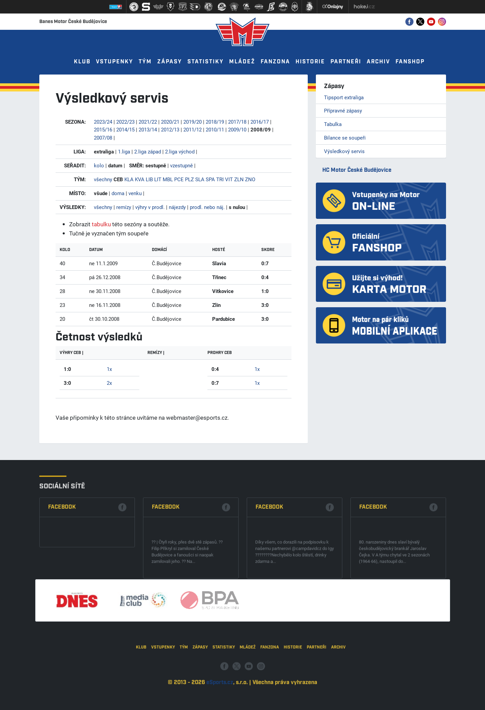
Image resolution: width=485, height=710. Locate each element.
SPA (210, 179)
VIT (229, 179)
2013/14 (148, 129)
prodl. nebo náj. (207, 207)
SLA (199, 179)
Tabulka (333, 124)
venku (135, 193)
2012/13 (170, 129)
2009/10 (237, 129)
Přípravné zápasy (343, 110)
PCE (179, 179)
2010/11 (215, 129)
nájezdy (177, 207)
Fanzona (275, 61)
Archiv (378, 61)
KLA (129, 179)
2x (109, 382)
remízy (123, 207)
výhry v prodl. (150, 207)
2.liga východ (180, 151)
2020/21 (170, 121)
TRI (220, 179)
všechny (103, 179)
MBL (168, 179)
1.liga (124, 151)
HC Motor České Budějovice (356, 170)
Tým (145, 61)
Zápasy (169, 61)
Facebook (62, 565)
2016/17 (259, 121)
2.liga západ (147, 151)
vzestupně (181, 165)
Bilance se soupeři (345, 137)
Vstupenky (114, 61)
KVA (139, 179)
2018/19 (215, 121)
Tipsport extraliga (344, 97)
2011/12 (192, 129)
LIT (157, 179)
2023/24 (103, 121)
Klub (82, 61)
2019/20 (192, 121)
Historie (310, 61)
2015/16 (103, 129)
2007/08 (103, 137)
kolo (99, 165)
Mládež (242, 61)
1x (109, 369)
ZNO (250, 179)
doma (118, 193)
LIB (149, 179)
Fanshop (410, 61)
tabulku (101, 224)
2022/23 (125, 121)
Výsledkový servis (344, 151)
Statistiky (205, 61)
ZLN (239, 179)
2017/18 (237, 121)
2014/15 (125, 129)
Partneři (345, 61)
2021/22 (148, 121)
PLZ (189, 179)
